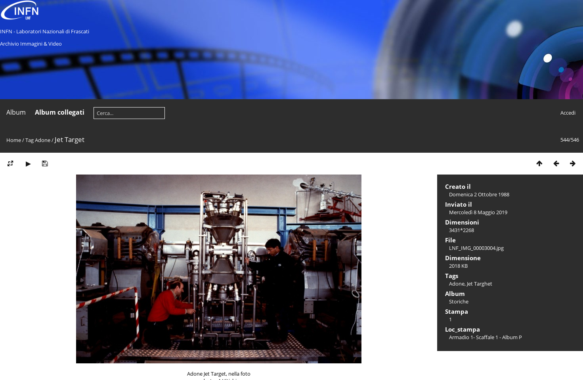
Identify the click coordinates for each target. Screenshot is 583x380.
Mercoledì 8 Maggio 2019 (478, 212)
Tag (29, 140)
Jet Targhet (479, 283)
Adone (42, 140)
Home (13, 140)
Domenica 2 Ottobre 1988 (479, 194)
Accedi (567, 112)
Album (16, 112)
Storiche (458, 301)
